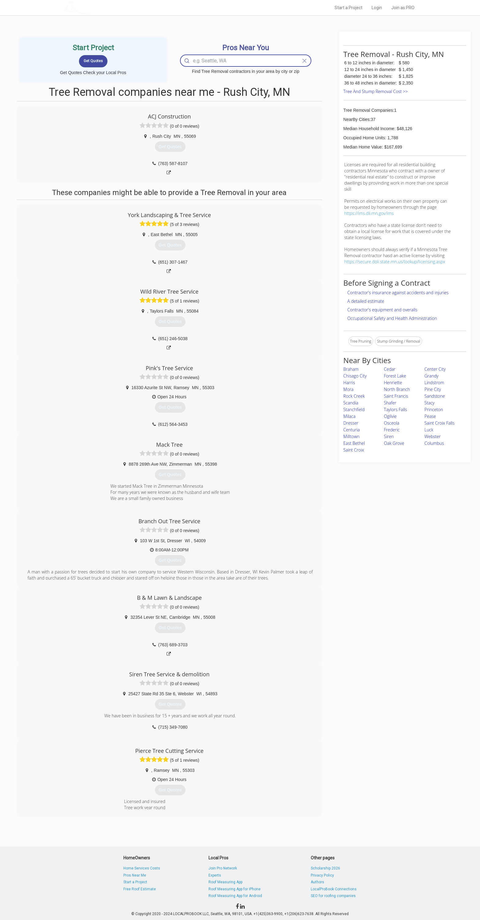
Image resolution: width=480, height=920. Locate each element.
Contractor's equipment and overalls (382, 310)
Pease (430, 416)
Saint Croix (353, 450)
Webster (433, 436)
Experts (214, 875)
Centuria (351, 430)
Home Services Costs (141, 868)
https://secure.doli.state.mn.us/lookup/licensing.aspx (394, 262)
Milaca (349, 416)
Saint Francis (396, 396)
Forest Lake (395, 376)
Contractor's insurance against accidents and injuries (398, 292)
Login (377, 7)
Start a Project (348, 7)
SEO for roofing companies (333, 896)
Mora (348, 389)
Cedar (390, 369)
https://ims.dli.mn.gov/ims (369, 213)
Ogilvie (390, 416)
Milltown (351, 436)
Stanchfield (354, 409)
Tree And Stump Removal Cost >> (375, 91)
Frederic (391, 430)
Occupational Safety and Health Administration (392, 318)
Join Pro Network (222, 868)
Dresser (350, 423)
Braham (351, 369)
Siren (389, 436)
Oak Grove (394, 443)
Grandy (432, 376)
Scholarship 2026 (325, 868)
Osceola (391, 423)
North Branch (397, 389)
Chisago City (355, 376)
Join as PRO (402, 7)
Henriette (393, 382)
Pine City (433, 389)
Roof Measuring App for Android (235, 896)
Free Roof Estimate (139, 889)
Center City (435, 369)
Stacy (430, 403)
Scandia (350, 403)
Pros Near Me (134, 875)
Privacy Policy (322, 875)
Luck (429, 430)
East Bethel (354, 443)
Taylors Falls (395, 409)
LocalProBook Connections (334, 889)
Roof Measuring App (225, 882)
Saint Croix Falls (440, 423)
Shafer (390, 403)
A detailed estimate (365, 301)
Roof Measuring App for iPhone (234, 889)
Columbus (434, 443)
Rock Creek (354, 396)
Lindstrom (434, 382)
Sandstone (435, 396)
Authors (317, 882)
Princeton (434, 409)
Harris (349, 382)
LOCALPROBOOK (99, 7)
